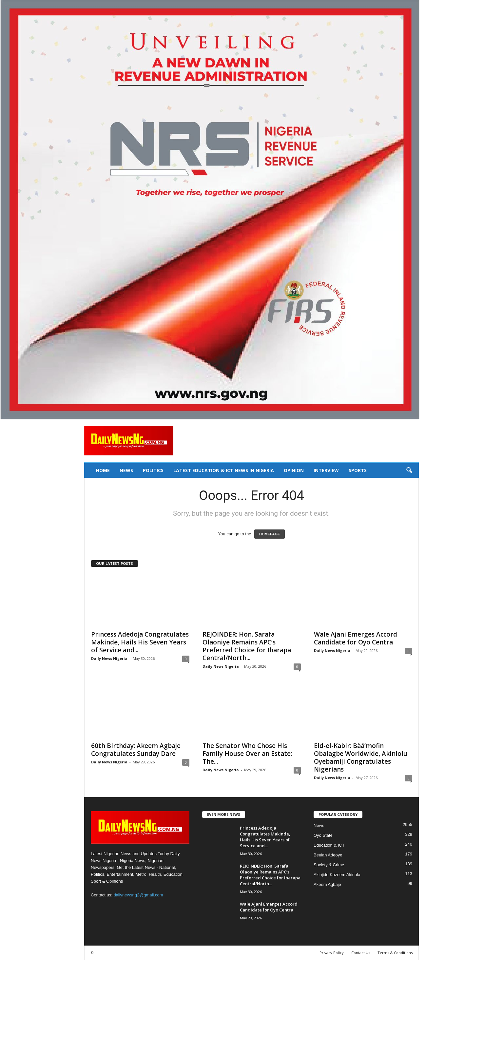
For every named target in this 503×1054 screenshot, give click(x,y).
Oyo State (323, 835)
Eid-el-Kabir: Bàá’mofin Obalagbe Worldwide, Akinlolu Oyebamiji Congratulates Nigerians (360, 757)
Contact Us (360, 952)
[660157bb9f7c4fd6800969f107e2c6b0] (251, 209)
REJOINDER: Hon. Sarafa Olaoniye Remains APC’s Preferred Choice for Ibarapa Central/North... (247, 646)
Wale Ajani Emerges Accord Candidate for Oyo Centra (355, 638)
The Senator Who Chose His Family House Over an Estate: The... (247, 753)
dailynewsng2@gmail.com (138, 894)
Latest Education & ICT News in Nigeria (223, 470)
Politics (153, 470)
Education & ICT (329, 845)
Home (103, 470)
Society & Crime (329, 864)
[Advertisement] (196, 1006)
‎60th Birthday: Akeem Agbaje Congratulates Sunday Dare (136, 749)
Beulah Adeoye (328, 855)
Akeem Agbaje (327, 884)
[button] (409, 470)
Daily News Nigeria (109, 658)
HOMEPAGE (269, 534)
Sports (358, 470)
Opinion (294, 470)
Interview (326, 470)
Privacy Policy (331, 952)
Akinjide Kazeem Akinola (337, 874)
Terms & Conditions (395, 952)
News (126, 470)
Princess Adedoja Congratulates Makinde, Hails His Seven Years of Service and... (140, 642)
